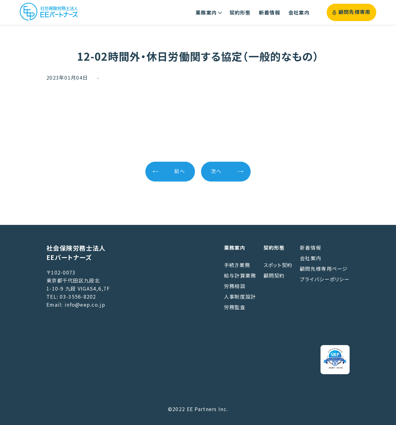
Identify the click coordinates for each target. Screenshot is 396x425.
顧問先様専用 (352, 12)
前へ (179, 171)
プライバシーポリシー (325, 279)
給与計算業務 (240, 275)
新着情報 (310, 247)
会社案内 (310, 258)
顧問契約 (274, 275)
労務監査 (234, 307)
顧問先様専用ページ (324, 268)
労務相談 (234, 286)
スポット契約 (278, 265)
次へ (216, 171)
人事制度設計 (240, 296)
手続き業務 (237, 265)
